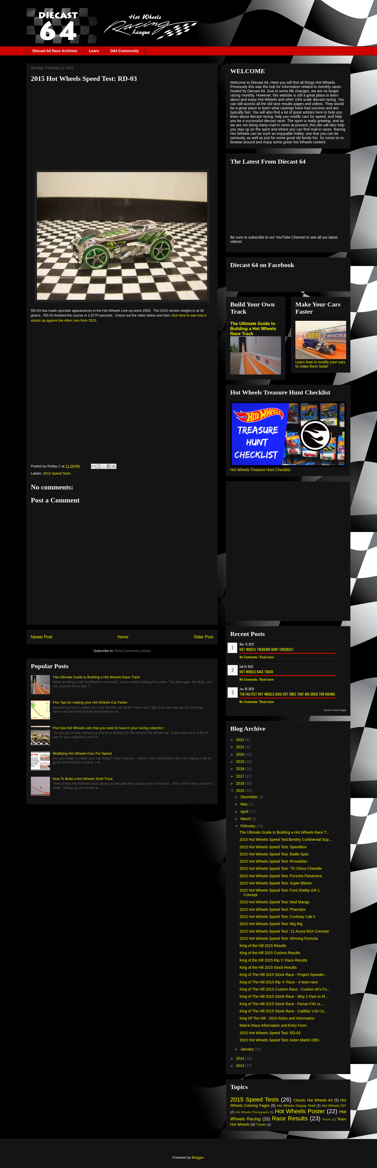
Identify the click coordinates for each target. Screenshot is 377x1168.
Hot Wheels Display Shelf (296, 1106)
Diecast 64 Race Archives (54, 51)
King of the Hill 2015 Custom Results (270, 953)
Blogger (197, 1157)
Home (123, 637)
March (246, 819)
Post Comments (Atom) (132, 651)
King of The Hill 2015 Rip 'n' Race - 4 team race (279, 982)
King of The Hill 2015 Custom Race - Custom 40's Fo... (285, 989)
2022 (240, 740)
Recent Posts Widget (335, 710)
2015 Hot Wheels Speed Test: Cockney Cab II (277, 917)
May (244, 804)
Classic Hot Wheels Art (313, 1100)
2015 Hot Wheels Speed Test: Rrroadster (273, 861)
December (249, 797)
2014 (240, 1058)
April (244, 811)
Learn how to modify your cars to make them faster (320, 364)
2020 (240, 754)
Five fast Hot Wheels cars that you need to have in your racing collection (108, 728)
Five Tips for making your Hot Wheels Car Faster (90, 702)
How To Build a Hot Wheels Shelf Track (83, 779)
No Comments (248, 657)
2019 (240, 761)
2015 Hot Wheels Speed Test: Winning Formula (279, 938)
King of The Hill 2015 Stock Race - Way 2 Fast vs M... (284, 996)
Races (326, 1119)
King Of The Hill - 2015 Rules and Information (277, 1018)
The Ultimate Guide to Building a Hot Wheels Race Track (96, 677)
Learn (94, 51)
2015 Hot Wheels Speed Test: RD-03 (270, 1033)
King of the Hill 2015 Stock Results (268, 967)
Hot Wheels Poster (300, 1111)
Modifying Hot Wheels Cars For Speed (82, 753)
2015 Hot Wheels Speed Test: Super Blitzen (276, 883)
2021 (240, 747)
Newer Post (41, 637)
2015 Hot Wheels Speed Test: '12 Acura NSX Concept (284, 931)
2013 (240, 1065)
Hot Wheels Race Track (256, 671)
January (247, 1049)
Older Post (203, 637)
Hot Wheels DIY (334, 1106)
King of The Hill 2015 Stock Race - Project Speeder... (283, 974)
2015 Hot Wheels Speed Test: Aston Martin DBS (279, 1040)
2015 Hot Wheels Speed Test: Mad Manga (274, 902)
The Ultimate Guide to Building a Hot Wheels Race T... (284, 832)
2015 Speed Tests (57, 473)
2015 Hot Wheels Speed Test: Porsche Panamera (281, 876)
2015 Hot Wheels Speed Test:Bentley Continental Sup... (286, 839)
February (248, 826)
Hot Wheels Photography (252, 1112)
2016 (240, 783)
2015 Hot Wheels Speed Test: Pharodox (273, 909)
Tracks (261, 1125)
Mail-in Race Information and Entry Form (273, 1025)
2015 (240, 790)
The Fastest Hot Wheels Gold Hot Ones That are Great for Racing (287, 694)
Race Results (290, 1118)
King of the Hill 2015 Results (263, 945)
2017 (240, 776)
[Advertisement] (122, 123)
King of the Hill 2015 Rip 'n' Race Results (273, 960)
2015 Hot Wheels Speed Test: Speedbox (273, 847)
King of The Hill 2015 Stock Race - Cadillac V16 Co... (283, 1011)
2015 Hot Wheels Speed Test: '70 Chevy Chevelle (281, 868)
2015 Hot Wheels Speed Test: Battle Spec (274, 854)
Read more (267, 657)
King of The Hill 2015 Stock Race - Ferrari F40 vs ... (282, 1004)
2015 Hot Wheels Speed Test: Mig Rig (271, 924)
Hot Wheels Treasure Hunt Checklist (260, 470)
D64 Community (124, 51)
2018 (240, 769)
